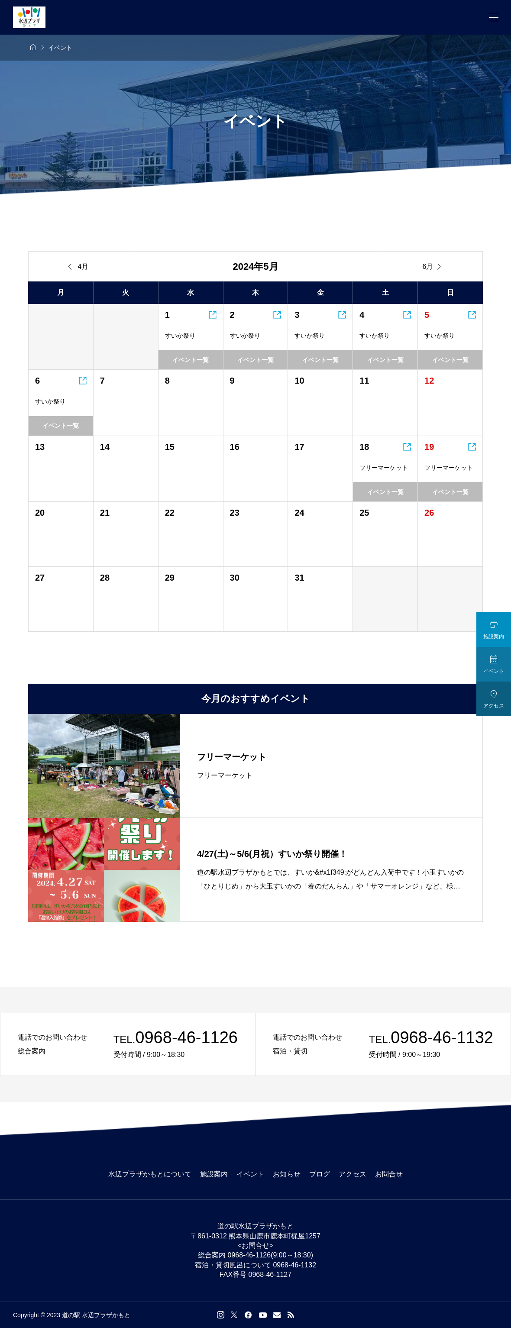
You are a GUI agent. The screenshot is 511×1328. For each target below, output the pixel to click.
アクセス (352, 1174)
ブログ (319, 1174)
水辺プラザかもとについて (149, 1174)
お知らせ (287, 1174)
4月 (78, 266)
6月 (433, 266)
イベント (250, 1174)
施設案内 (214, 1174)
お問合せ (389, 1174)
